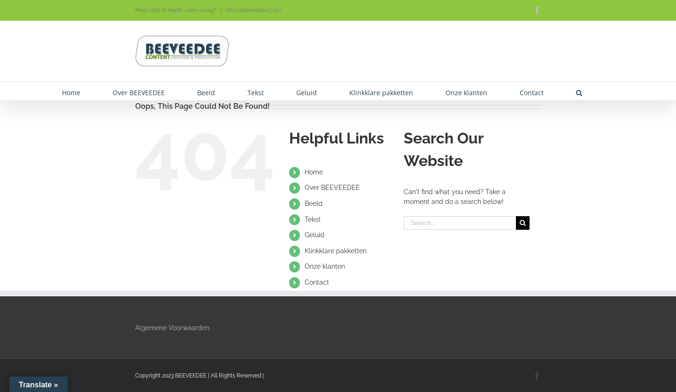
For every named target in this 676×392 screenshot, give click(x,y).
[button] (579, 91)
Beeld (314, 203)
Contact (317, 282)
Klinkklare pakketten (336, 251)
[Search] (523, 223)
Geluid (314, 235)
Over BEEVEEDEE (332, 187)
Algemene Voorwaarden (172, 328)
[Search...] (460, 223)
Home (314, 172)
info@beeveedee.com (253, 10)
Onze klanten (325, 266)
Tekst (313, 219)
